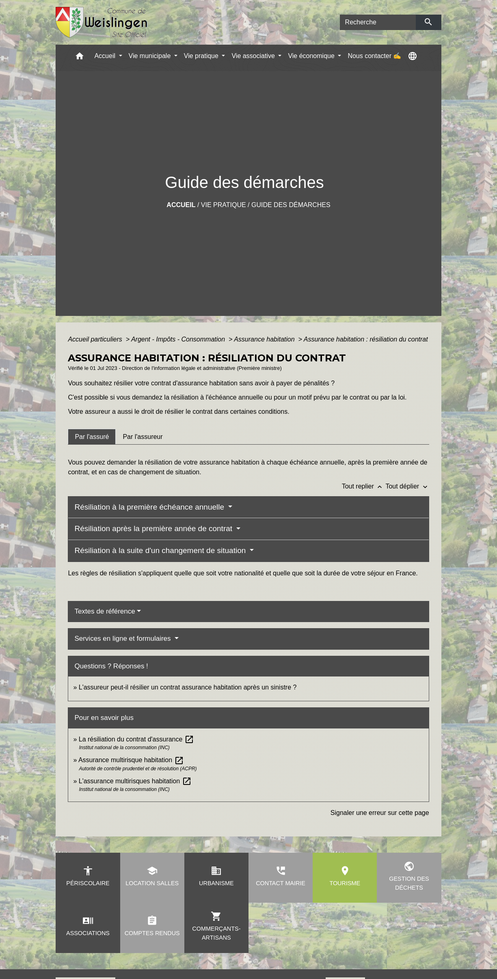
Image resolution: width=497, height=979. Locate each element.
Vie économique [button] (312, 55)
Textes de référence (104, 611)
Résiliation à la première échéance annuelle (150, 507)
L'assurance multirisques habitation (135, 781)
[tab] (92, 436)
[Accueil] (102, 22)
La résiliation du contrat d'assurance (136, 739)
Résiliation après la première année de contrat (154, 528)
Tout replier (364, 486)
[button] (79, 58)
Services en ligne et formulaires (123, 638)
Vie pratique (223, 204)
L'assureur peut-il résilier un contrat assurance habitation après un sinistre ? (188, 687)
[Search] (378, 22)
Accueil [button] (105, 55)
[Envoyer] (428, 22)
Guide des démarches (291, 204)
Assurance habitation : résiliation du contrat (366, 339)
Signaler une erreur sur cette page (380, 812)
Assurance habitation (265, 339)
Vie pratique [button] (202, 55)
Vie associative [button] (254, 55)
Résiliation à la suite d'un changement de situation (161, 550)
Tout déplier (407, 486)
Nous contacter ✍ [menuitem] (374, 55)
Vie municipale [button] (151, 55)
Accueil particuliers (96, 339)
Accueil (180, 204)
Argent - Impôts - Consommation (179, 339)
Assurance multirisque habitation (131, 759)
